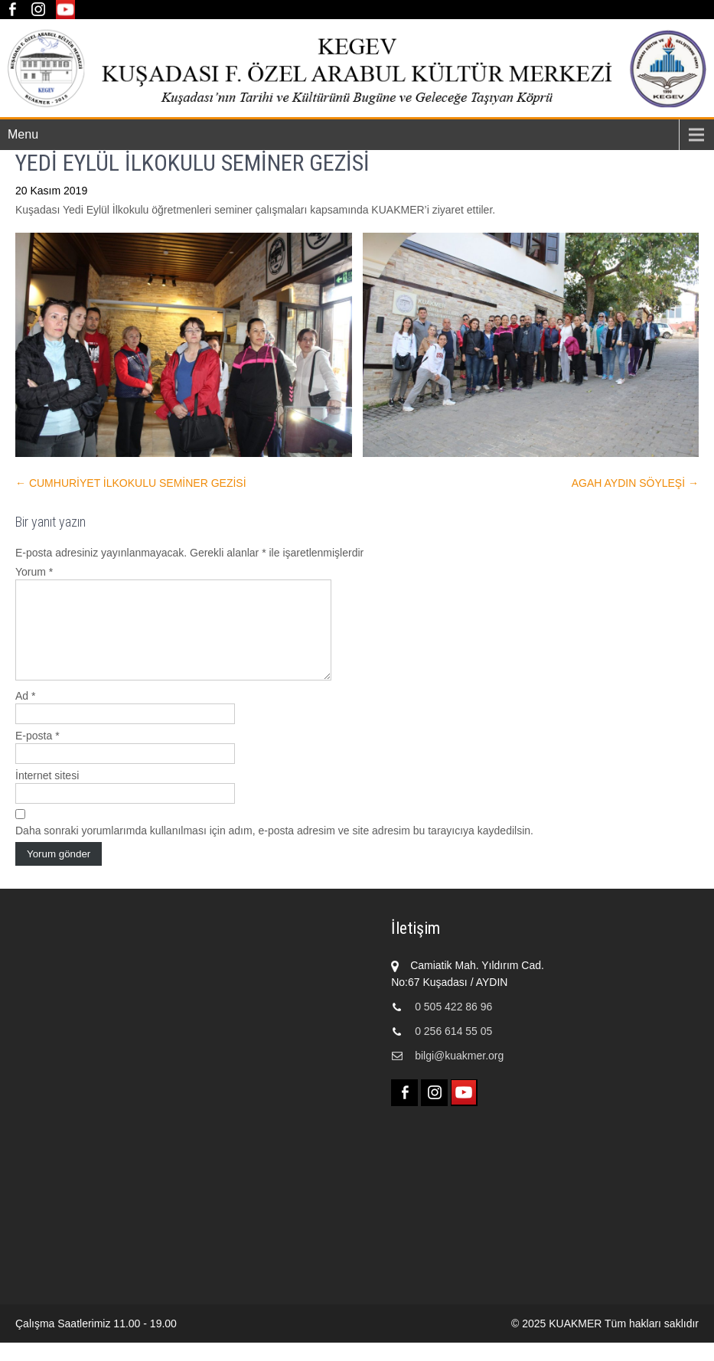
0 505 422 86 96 (453, 1025)
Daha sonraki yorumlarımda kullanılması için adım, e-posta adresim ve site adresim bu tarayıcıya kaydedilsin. (274, 849)
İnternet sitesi (47, 794)
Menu (23, 134)
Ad (25, 714)
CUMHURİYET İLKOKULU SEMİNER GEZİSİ (130, 483)
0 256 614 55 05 (453, 1049)
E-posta (37, 754)
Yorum (34, 572)
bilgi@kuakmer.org (459, 1074)
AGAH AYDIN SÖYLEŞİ (635, 483)
